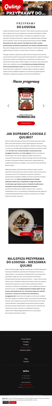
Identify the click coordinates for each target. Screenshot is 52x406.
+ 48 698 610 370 (27, 384)
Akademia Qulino (25, 350)
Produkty (26, 342)
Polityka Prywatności (37, 395)
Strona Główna (26, 339)
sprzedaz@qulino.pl (28, 387)
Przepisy (26, 344)
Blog (26, 359)
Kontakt (26, 361)
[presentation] (8, 106)
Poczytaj (6, 402)
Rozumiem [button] (12, 402)
